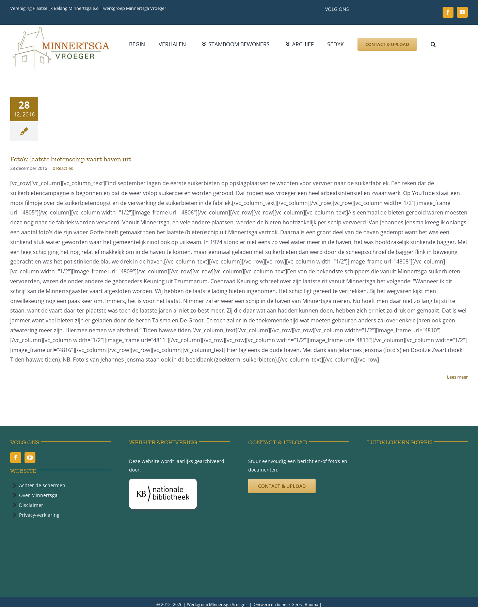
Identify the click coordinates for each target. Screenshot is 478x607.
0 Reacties (63, 168)
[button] (433, 44)
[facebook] (448, 12)
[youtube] (462, 12)
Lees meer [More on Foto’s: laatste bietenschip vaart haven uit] (457, 377)
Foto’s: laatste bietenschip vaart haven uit (70, 159)
